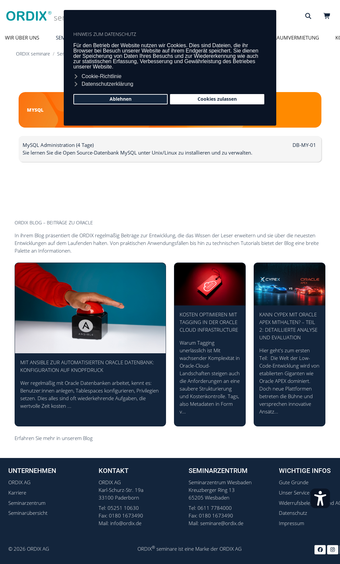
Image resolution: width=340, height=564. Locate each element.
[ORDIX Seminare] (47, 15)
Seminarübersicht (27, 512)
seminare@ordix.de (221, 523)
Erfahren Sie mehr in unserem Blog (54, 438)
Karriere (17, 492)
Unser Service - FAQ (301, 492)
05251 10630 (123, 508)
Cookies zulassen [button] (217, 99)
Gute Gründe (293, 482)
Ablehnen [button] (120, 99)
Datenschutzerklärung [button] (107, 84)
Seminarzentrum (26, 503)
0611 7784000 (215, 508)
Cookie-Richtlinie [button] (102, 76)
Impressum (291, 523)
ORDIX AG (19, 482)
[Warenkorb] (328, 16)
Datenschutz (293, 512)
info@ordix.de (125, 523)
